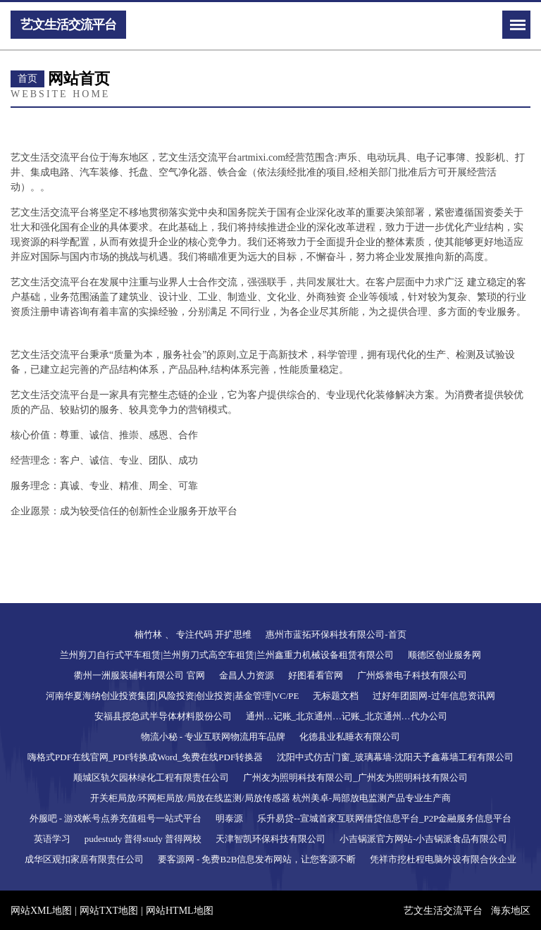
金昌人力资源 (246, 675)
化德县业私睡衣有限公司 (349, 736)
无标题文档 (336, 695)
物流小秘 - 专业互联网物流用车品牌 (213, 736)
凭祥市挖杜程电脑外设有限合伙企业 (443, 859)
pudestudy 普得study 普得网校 (143, 838)
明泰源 (229, 818)
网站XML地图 (41, 910)
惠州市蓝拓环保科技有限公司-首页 (336, 634)
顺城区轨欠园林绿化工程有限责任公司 (151, 777)
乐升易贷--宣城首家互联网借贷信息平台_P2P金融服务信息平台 (384, 818)
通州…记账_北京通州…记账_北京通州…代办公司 (346, 716)
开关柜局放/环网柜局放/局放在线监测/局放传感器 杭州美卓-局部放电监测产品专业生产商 (270, 797)
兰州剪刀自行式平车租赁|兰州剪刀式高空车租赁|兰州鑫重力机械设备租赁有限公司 (226, 654)
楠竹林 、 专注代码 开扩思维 (193, 634)
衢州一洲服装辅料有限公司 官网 (139, 675)
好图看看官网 (315, 675)
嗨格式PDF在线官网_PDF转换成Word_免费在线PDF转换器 (145, 757)
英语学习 (52, 838)
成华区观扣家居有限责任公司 (84, 859)
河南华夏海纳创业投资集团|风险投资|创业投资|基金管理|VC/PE (172, 695)
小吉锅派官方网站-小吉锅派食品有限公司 (423, 838)
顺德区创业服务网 (444, 654)
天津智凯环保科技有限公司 (270, 838)
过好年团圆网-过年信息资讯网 (434, 695)
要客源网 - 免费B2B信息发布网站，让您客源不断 (257, 859)
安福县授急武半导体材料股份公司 (163, 716)
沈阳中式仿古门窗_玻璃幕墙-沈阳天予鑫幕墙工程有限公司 (395, 757)
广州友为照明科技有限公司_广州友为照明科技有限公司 (355, 777)
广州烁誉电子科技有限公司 (412, 675)
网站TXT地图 (109, 910)
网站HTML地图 (179, 910)
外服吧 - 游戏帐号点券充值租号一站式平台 (116, 818)
